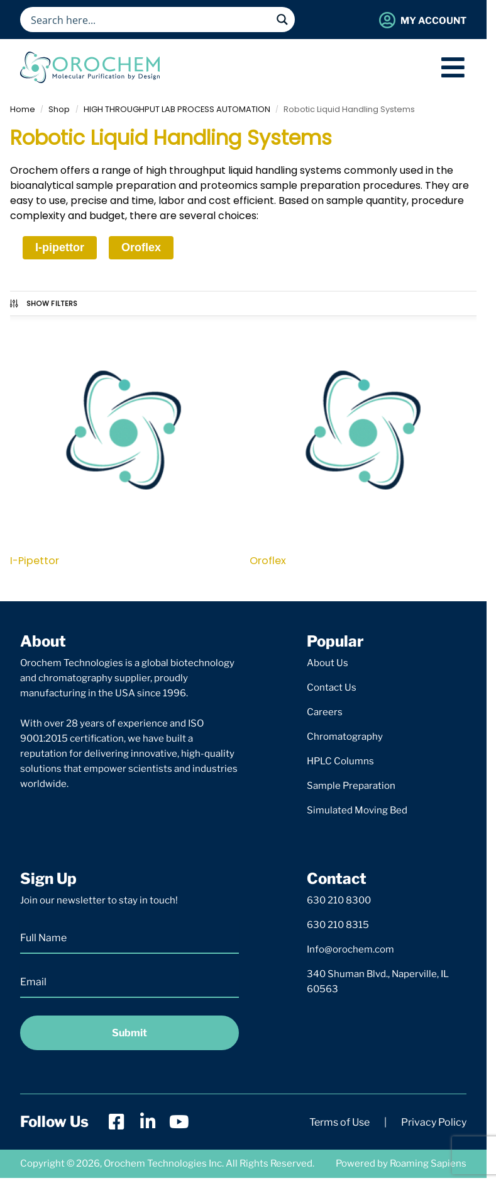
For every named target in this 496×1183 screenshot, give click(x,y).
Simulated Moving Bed (357, 810)
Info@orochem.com (350, 949)
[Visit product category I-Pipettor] (123, 443)
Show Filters (43, 303)
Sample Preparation (351, 785)
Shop (59, 109)
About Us (327, 663)
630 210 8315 (338, 925)
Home (22, 109)
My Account (433, 20)
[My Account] (386, 19)
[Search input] (149, 19)
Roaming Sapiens (428, 1163)
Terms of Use (339, 1122)
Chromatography (345, 736)
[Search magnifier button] (282, 19)
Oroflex (141, 247)
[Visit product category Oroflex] (363, 443)
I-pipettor (59, 247)
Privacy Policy (433, 1122)
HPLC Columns (340, 761)
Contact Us (331, 687)
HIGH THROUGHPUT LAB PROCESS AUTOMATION (177, 109)
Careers (325, 712)
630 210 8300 (339, 900)
